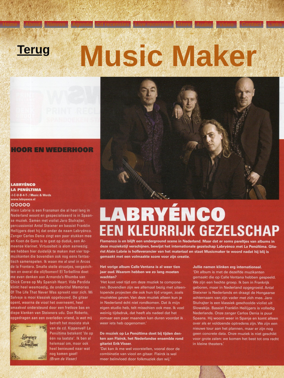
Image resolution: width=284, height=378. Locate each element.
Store (184, 24)
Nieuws (56, 24)
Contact (252, 24)
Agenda (82, 24)
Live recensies (153, 24)
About (33, 24)
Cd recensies (112, 24)
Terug (33, 50)
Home (9, 24)
